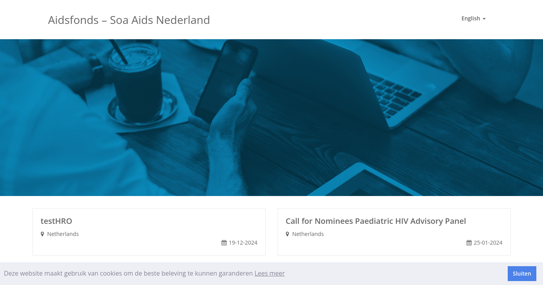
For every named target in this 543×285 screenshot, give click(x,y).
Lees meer (269, 273)
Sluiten (522, 273)
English (473, 18)
